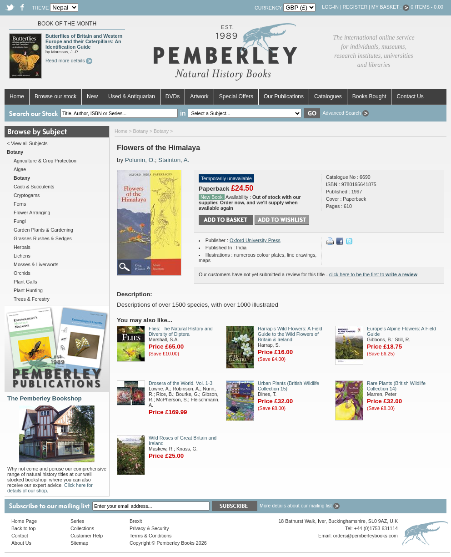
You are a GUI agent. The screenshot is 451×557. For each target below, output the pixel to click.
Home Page (24, 521)
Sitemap (79, 543)
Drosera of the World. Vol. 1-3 (180, 383)
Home (17, 96)
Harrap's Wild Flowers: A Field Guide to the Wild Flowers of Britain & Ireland (290, 334)
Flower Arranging (32, 212)
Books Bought (369, 96)
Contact (19, 535)
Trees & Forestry (32, 299)
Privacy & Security (149, 528)
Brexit (136, 521)
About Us (21, 543)
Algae (20, 169)
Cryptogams (27, 195)
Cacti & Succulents (34, 186)
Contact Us (409, 96)
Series (77, 521)
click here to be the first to (373, 274)
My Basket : (390, 7)
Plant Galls (25, 281)
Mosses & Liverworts (36, 264)
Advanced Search (345, 113)
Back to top (23, 528)
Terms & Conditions (150, 535)
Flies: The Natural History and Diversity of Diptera (181, 331)
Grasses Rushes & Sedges (43, 238)
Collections (82, 528)
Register (355, 7)
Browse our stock (55, 96)
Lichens (22, 255)
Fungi (20, 221)
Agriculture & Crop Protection (45, 160)
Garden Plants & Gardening (43, 230)
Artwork (199, 96)
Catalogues (328, 96)
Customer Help (86, 535)
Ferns (20, 204)
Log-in (330, 7)
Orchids (22, 273)
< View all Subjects (27, 143)
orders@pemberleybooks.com (365, 535)
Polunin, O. (140, 160)
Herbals (22, 247)
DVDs (172, 96)
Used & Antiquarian (131, 96)
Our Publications (284, 96)
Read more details (68, 60)
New (92, 96)
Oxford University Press (255, 240)
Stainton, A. (173, 160)
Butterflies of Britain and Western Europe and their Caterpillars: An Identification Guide (83, 41)
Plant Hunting (28, 290)
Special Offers (236, 96)
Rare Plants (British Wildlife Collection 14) (396, 385)
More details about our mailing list (300, 505)
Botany (140, 131)
